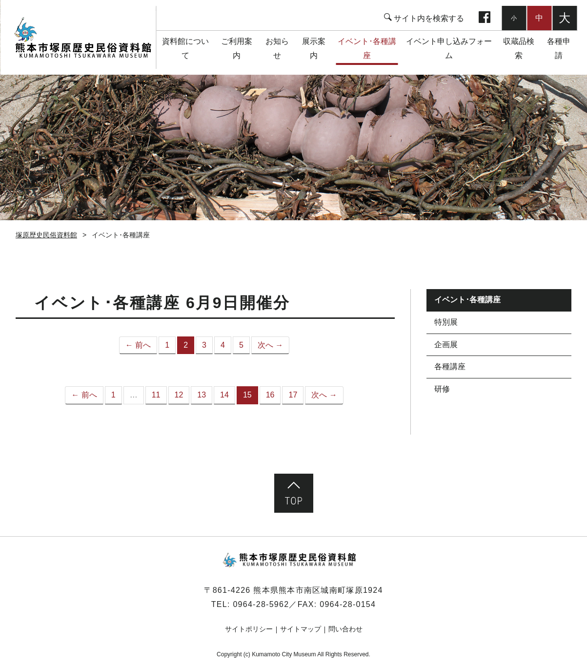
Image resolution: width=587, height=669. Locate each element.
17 (292, 395)
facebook (484, 18)
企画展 (446, 344)
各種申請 (558, 48)
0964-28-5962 (261, 604)
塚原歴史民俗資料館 (83, 37)
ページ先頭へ (293, 493)
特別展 (446, 322)
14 (224, 395)
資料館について (185, 48)
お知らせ (277, 48)
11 (156, 395)
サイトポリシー (249, 629)
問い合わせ (345, 629)
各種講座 (450, 366)
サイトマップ (300, 629)
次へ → (270, 345)
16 (270, 395)
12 (179, 395)
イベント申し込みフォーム (449, 48)
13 (201, 395)
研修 (442, 389)
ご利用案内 (236, 48)
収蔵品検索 (518, 48)
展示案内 (313, 48)
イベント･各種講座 (367, 48)
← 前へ (138, 345)
